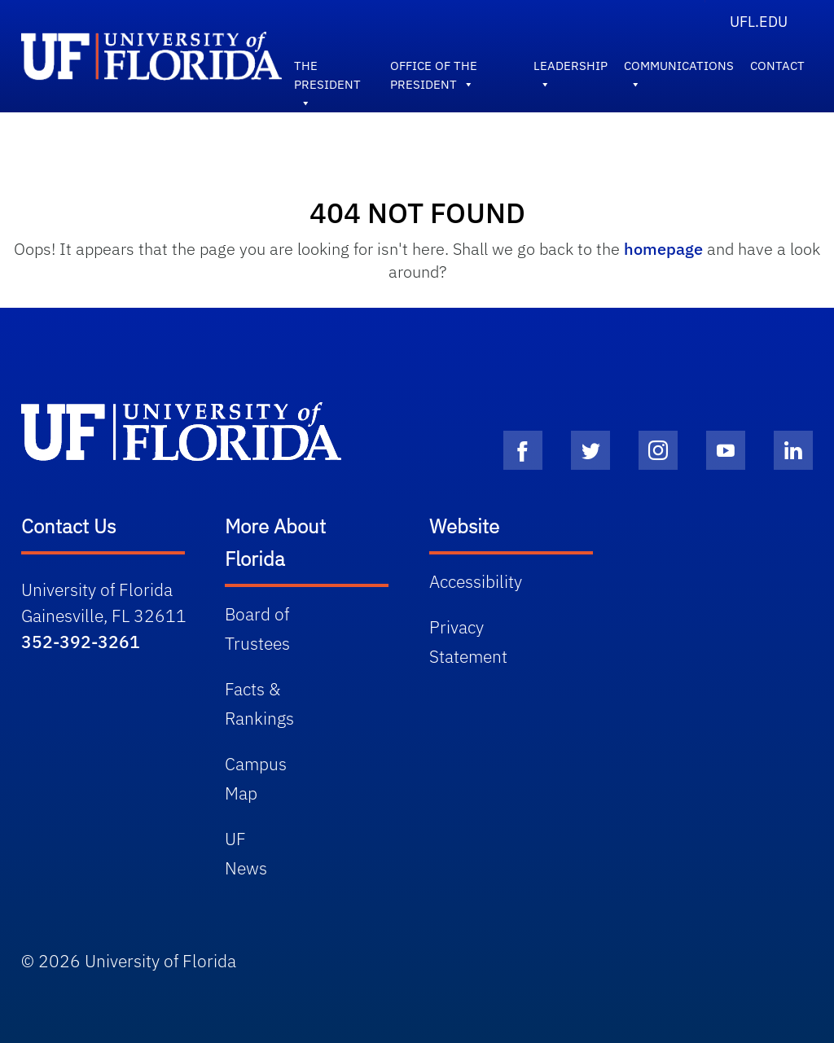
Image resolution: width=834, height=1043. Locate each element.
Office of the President (433, 69)
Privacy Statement (468, 642)
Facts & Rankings (259, 703)
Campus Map (256, 778)
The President (327, 69)
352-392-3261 (80, 641)
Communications (679, 69)
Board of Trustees (257, 629)
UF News (246, 853)
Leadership (570, 69)
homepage (663, 249)
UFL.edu (759, 21)
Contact (777, 65)
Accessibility (475, 581)
